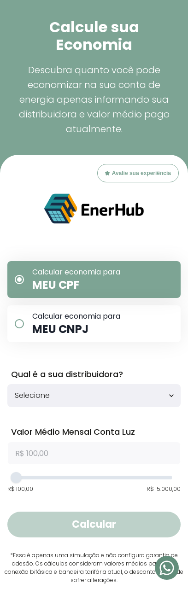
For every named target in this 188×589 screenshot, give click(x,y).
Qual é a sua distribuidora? (67, 374)
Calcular (94, 524)
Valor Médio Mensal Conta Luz (73, 431)
